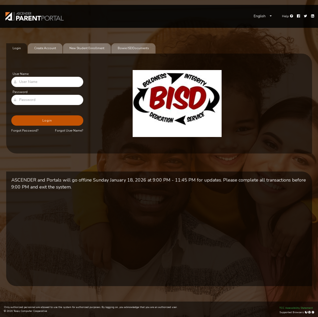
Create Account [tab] (45, 48)
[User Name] (47, 82)
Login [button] (47, 120)
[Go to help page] (287, 16)
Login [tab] (17, 48)
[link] (35, 16)
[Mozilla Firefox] (306, 312)
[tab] (133, 48)
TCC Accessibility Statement (296, 308)
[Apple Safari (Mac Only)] (313, 312)
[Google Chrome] (310, 312)
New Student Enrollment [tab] (86, 48)
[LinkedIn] (312, 16)
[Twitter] (305, 16)
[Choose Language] (262, 16)
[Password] (47, 100)
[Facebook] (298, 16)
